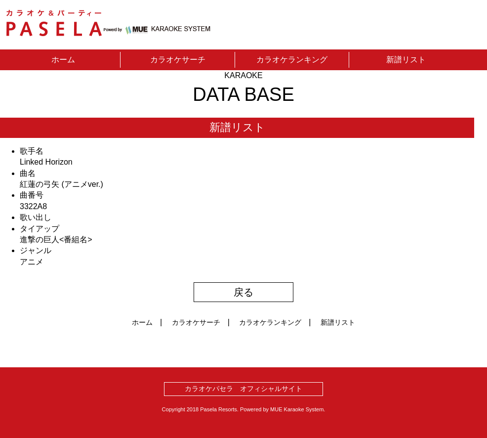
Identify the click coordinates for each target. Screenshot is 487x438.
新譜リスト (406, 59)
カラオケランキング (291, 59)
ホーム (63, 59)
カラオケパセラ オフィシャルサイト (243, 389)
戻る (243, 292)
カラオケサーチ (177, 59)
